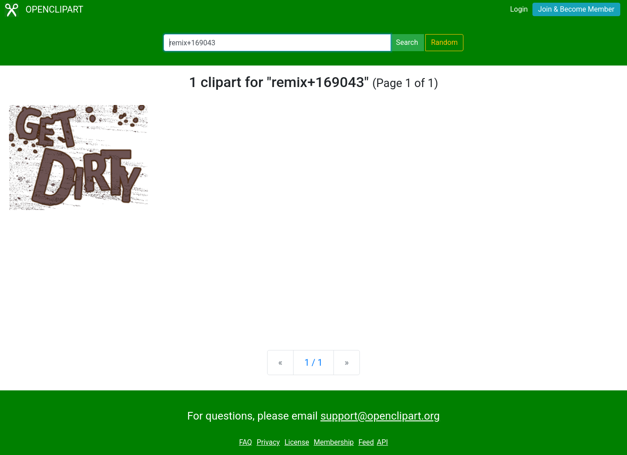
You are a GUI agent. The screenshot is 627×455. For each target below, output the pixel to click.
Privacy (268, 442)
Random (444, 42)
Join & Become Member (576, 9)
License (297, 442)
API (382, 442)
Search (407, 42)
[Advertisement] (314, 273)
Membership (334, 442)
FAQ (245, 442)
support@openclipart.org (380, 416)
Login (519, 9)
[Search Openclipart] (277, 42)
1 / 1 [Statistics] (313, 362)
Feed (366, 442)
